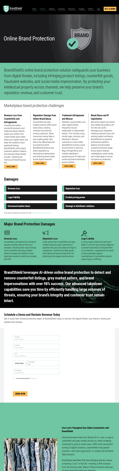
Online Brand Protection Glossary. (41, 213)
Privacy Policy (33, 378)
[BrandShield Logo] (15, 9)
